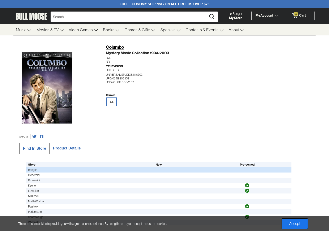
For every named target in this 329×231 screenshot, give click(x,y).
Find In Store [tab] (34, 148)
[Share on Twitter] (34, 137)
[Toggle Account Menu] (276, 15)
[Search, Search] (129, 17)
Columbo (115, 47)
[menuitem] (23, 29)
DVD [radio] (111, 102)
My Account (264, 15)
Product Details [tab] (67, 148)
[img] (247, 185)
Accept (294, 223)
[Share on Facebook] (41, 137)
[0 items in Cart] (298, 16)
